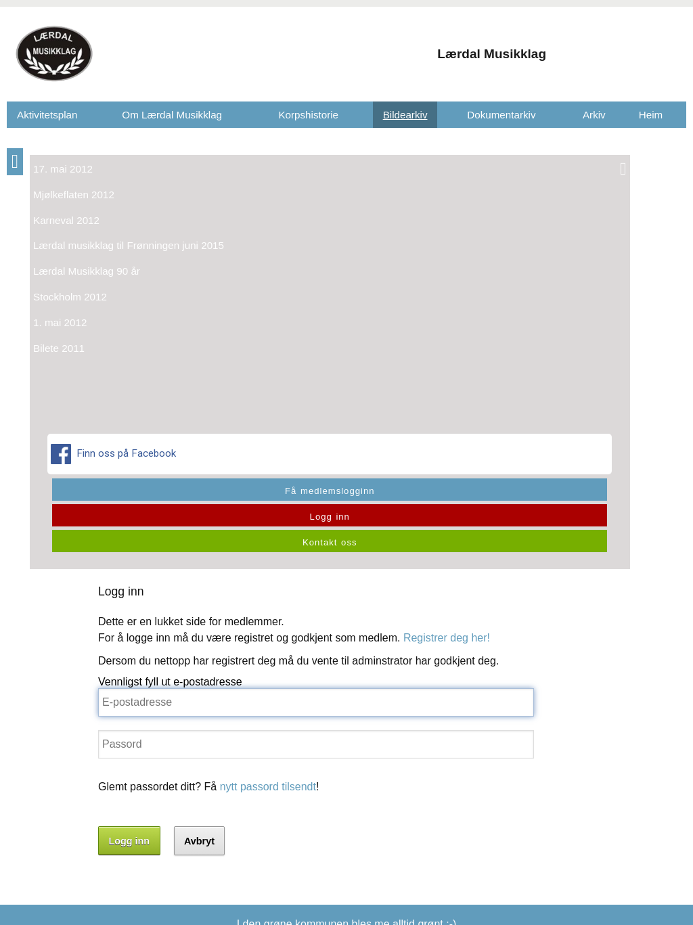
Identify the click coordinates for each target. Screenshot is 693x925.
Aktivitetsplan (47, 114)
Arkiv (594, 114)
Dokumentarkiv (501, 114)
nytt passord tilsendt (277, 359)
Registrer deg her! (456, 210)
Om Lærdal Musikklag (172, 114)
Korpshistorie (308, 114)
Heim (651, 114)
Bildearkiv (405, 114)
